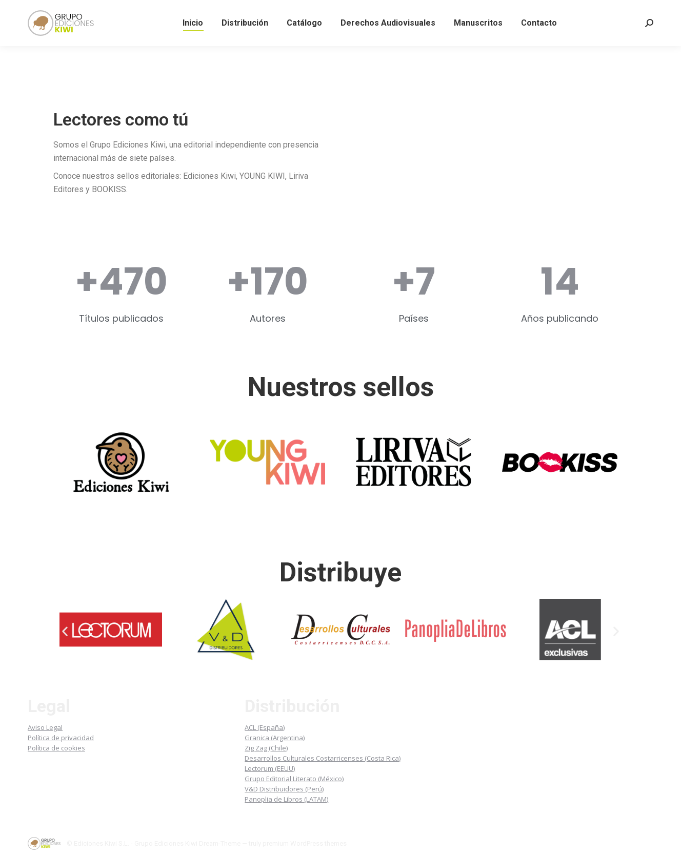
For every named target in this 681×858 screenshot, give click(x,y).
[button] (64, 631)
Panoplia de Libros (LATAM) (286, 799)
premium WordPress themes (305, 843)
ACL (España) (265, 727)
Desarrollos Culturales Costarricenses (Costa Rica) (322, 758)
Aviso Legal (45, 727)
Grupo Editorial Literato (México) (294, 778)
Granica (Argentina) (275, 737)
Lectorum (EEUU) (270, 768)
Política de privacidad (61, 737)
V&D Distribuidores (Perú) (284, 788)
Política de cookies (56, 747)
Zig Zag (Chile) (266, 747)
